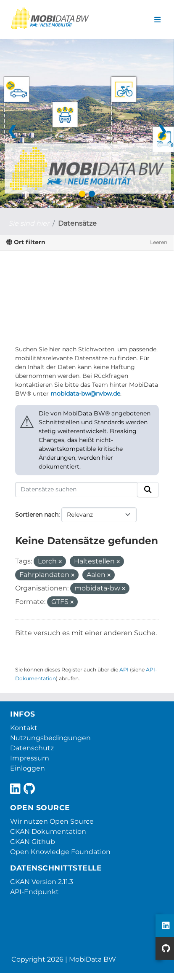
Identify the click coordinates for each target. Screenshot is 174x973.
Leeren (158, 242)
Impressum (29, 758)
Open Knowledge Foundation (60, 852)
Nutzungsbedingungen (50, 738)
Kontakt (23, 728)
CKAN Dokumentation (48, 831)
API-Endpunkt (34, 892)
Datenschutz (32, 748)
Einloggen (27, 768)
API (124, 669)
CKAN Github (32, 842)
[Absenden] (148, 489)
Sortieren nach (36, 514)
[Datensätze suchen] (76, 489)
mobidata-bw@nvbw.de (85, 393)
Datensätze (77, 223)
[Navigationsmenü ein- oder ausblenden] (157, 19)
